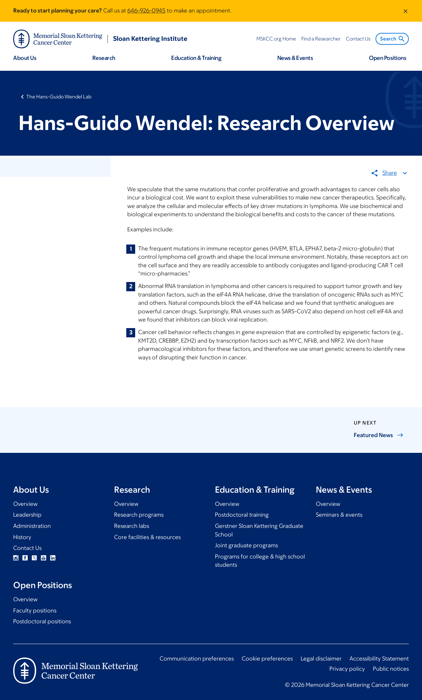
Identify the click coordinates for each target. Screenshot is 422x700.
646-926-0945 (146, 10)
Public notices (391, 668)
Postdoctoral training (242, 514)
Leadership (27, 514)
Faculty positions (34, 610)
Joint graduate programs (246, 545)
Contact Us (27, 548)
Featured (379, 435)
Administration (32, 526)
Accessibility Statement (379, 658)
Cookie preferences (267, 658)
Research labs (131, 526)
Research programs (139, 514)
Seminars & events (339, 514)
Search (393, 39)
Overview (25, 504)
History (22, 537)
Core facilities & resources (147, 537)
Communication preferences (197, 658)
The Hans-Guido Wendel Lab (58, 96)
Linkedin (52, 557)
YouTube (43, 557)
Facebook (25, 557)
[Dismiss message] (405, 11)
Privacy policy (347, 668)
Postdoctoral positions (42, 621)
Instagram (15, 557)
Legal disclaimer (321, 658)
